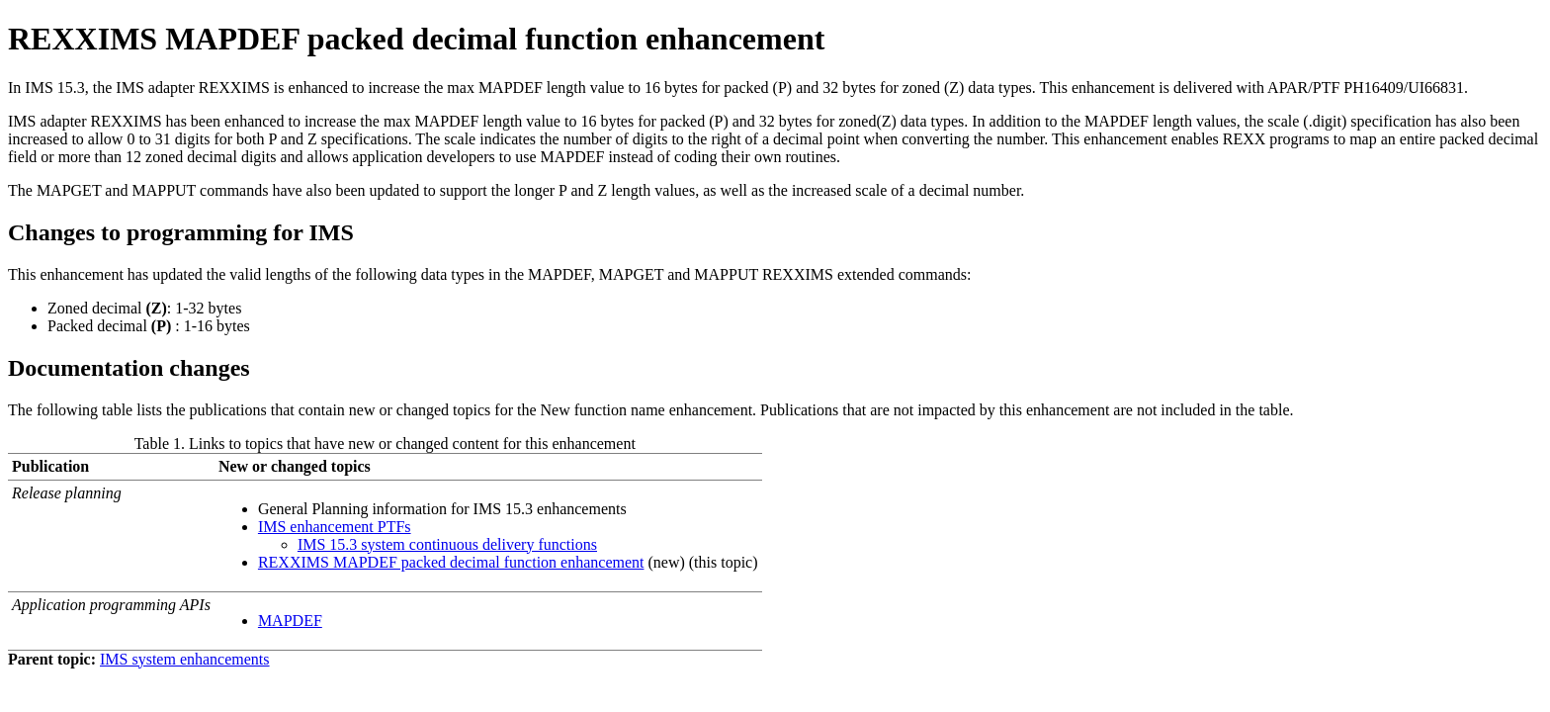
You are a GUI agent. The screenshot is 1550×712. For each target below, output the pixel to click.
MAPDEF (290, 620)
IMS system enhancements (185, 659)
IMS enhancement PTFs (334, 526)
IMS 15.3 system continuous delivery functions (447, 544)
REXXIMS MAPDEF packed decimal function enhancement (451, 562)
